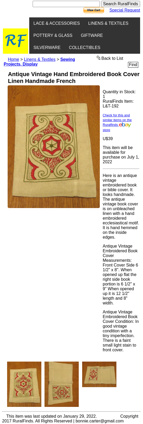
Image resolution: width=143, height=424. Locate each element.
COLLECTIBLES (84, 47)
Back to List (109, 58)
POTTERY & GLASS (52, 35)
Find (133, 64)
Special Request (124, 10)
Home (13, 59)
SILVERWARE (47, 47)
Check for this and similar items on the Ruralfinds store (117, 122)
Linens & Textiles (40, 59)
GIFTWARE (92, 35)
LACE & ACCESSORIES (56, 23)
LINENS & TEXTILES (108, 23)
